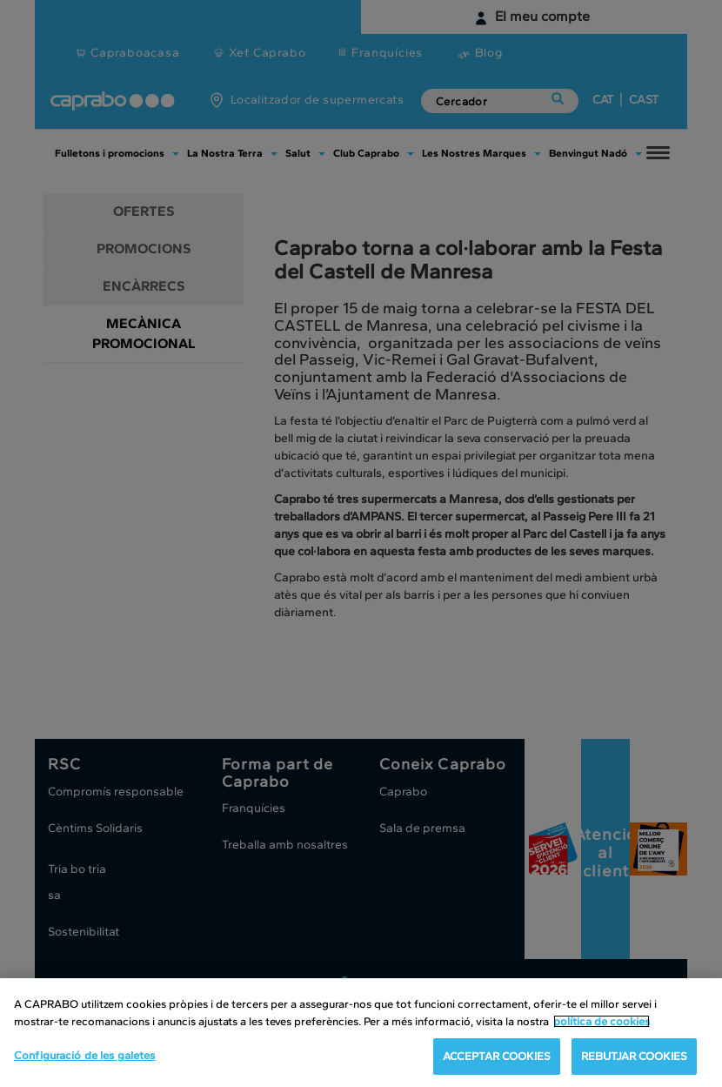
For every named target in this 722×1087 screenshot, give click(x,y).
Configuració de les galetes (85, 1057)
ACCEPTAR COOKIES (497, 1058)
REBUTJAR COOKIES (634, 1058)
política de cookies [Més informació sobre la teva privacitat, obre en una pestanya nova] (601, 1023)
